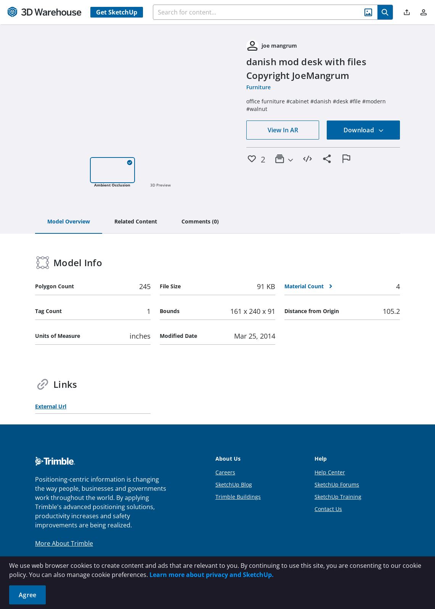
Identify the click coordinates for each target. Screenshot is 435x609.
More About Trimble (64, 543)
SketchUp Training (338, 496)
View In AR (283, 130)
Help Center (330, 472)
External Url (50, 406)
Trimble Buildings (238, 496)
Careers (225, 472)
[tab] (68, 222)
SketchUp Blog (233, 484)
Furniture (258, 87)
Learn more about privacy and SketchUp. (211, 574)
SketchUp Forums (337, 484)
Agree (27, 595)
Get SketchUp (116, 12)
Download (364, 130)
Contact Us (328, 509)
